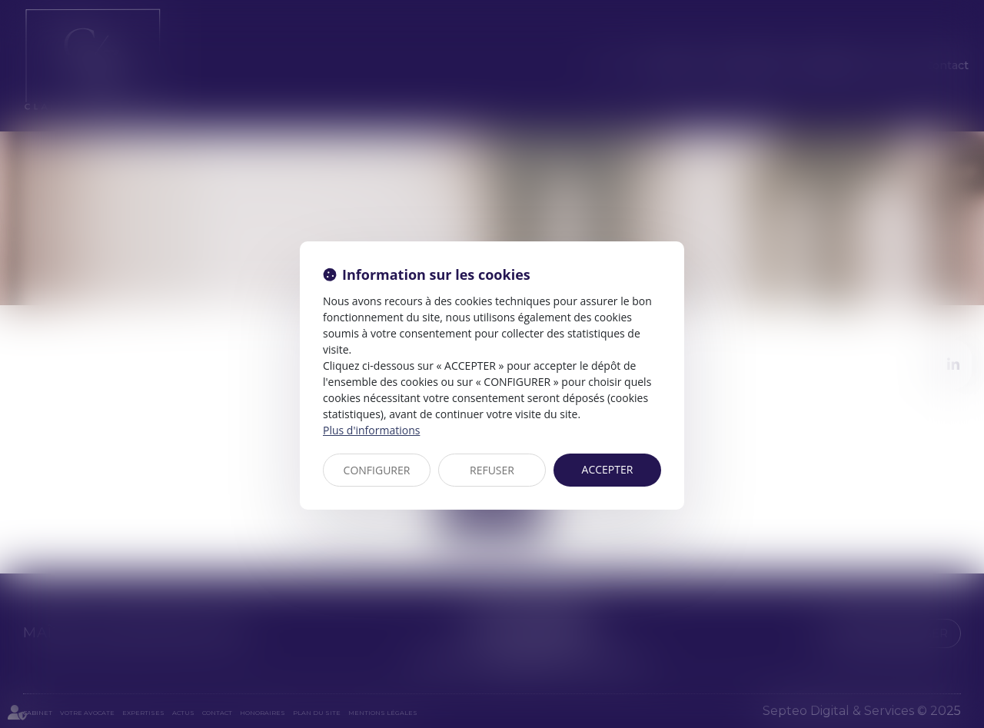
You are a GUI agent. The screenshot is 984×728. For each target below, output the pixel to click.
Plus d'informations (371, 430)
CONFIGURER (377, 470)
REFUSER (492, 470)
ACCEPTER (607, 469)
